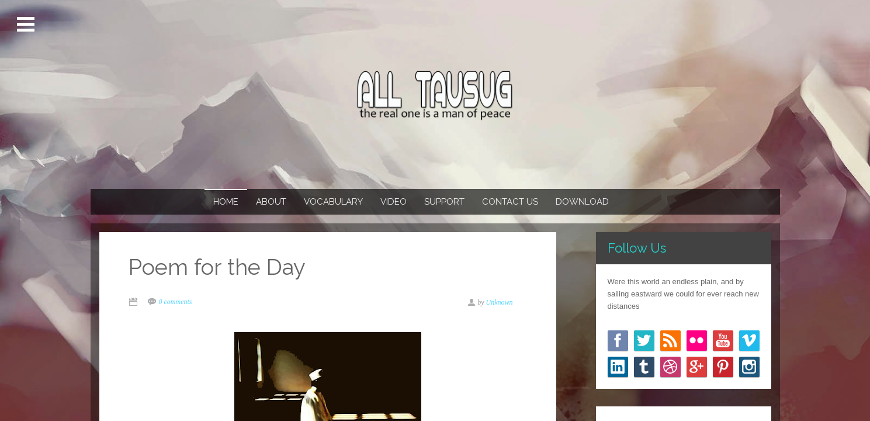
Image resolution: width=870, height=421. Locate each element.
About (271, 201)
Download (582, 201)
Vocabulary (333, 201)
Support (444, 201)
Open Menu (27, 24)
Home (225, 201)
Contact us (510, 201)
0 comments (175, 302)
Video (393, 201)
